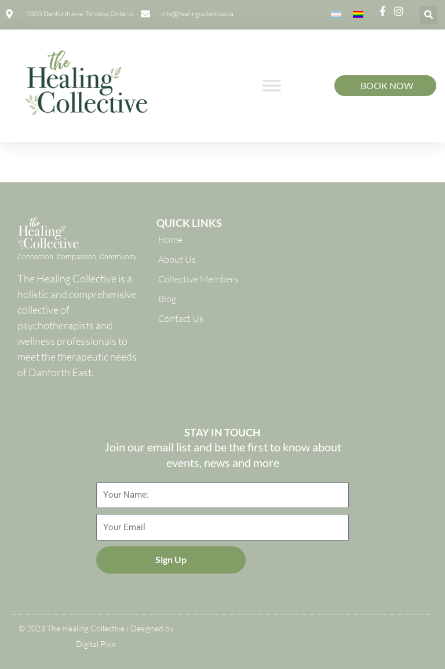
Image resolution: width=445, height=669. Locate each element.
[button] (428, 15)
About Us (177, 259)
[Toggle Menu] (271, 85)
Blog (167, 298)
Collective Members (198, 279)
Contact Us (180, 318)
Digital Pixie (96, 644)
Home (170, 239)
